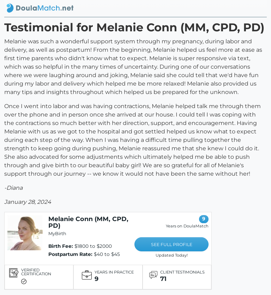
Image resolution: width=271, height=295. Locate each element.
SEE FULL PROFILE (171, 244)
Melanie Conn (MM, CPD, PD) (88, 222)
